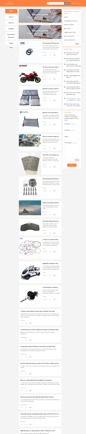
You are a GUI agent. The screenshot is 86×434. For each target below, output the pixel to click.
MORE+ (77, 44)
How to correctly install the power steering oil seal (57, 136)
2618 (45, 148)
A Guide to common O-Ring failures (53, 239)
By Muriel (22, 371)
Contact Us (11, 22)
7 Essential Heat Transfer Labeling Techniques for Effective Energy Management (44, 329)
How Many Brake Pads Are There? (53, 221)
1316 (45, 275)
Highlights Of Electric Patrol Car (52, 263)
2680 (45, 251)
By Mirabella (23, 354)
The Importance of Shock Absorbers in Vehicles (57, 287)
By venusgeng (23, 404)
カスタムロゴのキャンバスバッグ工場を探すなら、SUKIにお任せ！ (73, 100)
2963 (45, 124)
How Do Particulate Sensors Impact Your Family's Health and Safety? (40, 363)
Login (79, 3)
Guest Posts (67, 112)
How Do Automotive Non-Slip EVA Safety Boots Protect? (37, 397)
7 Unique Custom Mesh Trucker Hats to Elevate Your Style (37, 311)
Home (11, 11)
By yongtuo (23, 388)
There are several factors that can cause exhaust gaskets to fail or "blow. (51, 207)
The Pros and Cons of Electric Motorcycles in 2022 (58, 67)
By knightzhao (23, 337)
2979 (45, 214)
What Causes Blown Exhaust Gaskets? (54, 202)
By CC (44, 52)
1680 (45, 299)
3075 (45, 167)
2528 (45, 79)
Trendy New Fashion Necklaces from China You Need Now (37, 346)
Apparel (11, 43)
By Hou (44, 121)
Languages (11, 28)
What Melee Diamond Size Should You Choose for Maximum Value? (72, 54)
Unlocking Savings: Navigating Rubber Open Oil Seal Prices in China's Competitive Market (47, 414)
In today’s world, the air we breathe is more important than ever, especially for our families (40, 366)
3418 (45, 190)
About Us (11, 17)
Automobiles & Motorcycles (11, 36)
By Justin (22, 320)
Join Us (74, 3)
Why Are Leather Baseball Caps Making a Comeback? (36, 380)
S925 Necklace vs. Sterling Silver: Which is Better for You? (37, 430)
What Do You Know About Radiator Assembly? (56, 112)
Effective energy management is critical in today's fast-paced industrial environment (37, 333)
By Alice (45, 188)
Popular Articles (68, 49)
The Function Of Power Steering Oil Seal (55, 43)
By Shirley (22, 421)
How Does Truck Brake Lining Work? (53, 155)
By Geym (45, 212)
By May (44, 98)
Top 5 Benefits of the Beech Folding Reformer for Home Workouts (73, 71)
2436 (45, 55)
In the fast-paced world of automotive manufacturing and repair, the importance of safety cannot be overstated (40, 400)
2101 (45, 100)
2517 (45, 233)
